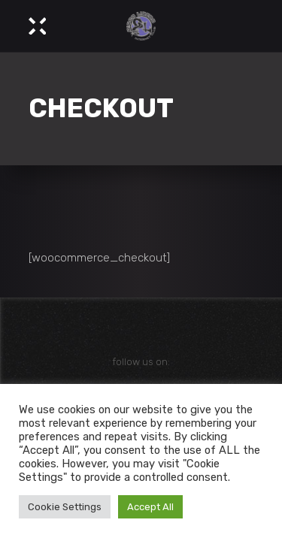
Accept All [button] (150, 506)
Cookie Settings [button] (65, 506)
